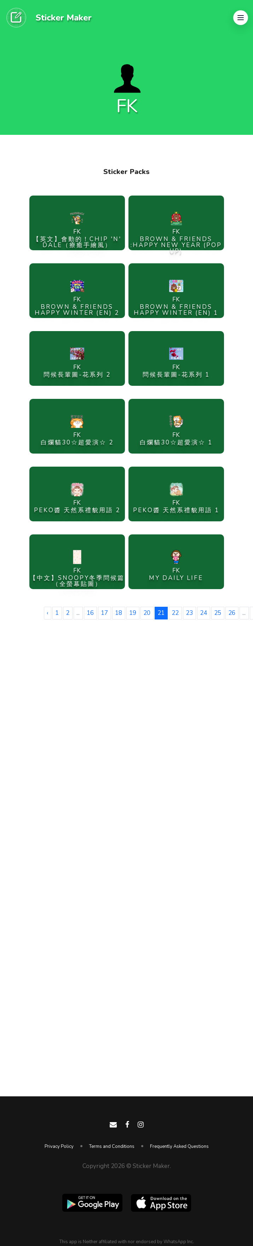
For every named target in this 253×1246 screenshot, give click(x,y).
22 (175, 613)
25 (217, 613)
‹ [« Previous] (47, 613)
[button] (240, 17)
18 (118, 613)
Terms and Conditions (111, 1146)
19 (132, 613)
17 (104, 613)
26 (231, 613)
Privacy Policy (59, 1146)
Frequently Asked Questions (179, 1146)
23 (189, 613)
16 (90, 613)
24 (203, 613)
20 (146, 613)
